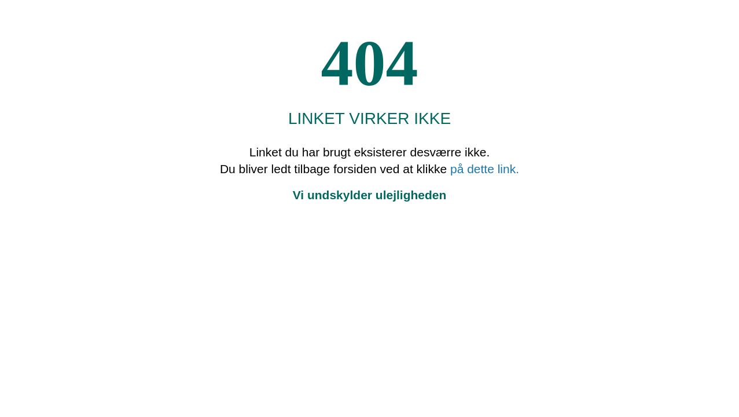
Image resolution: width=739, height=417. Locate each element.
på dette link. (484, 168)
